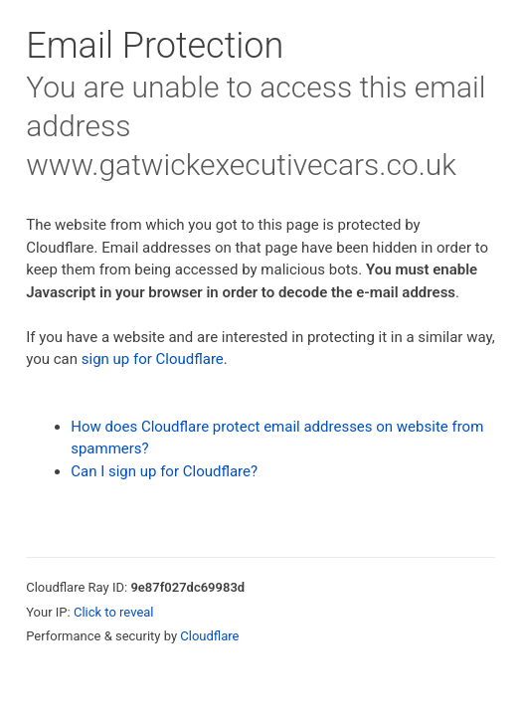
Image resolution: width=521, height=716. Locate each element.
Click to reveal (114, 612)
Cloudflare (209, 635)
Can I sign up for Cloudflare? (164, 471)
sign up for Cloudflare (153, 359)
